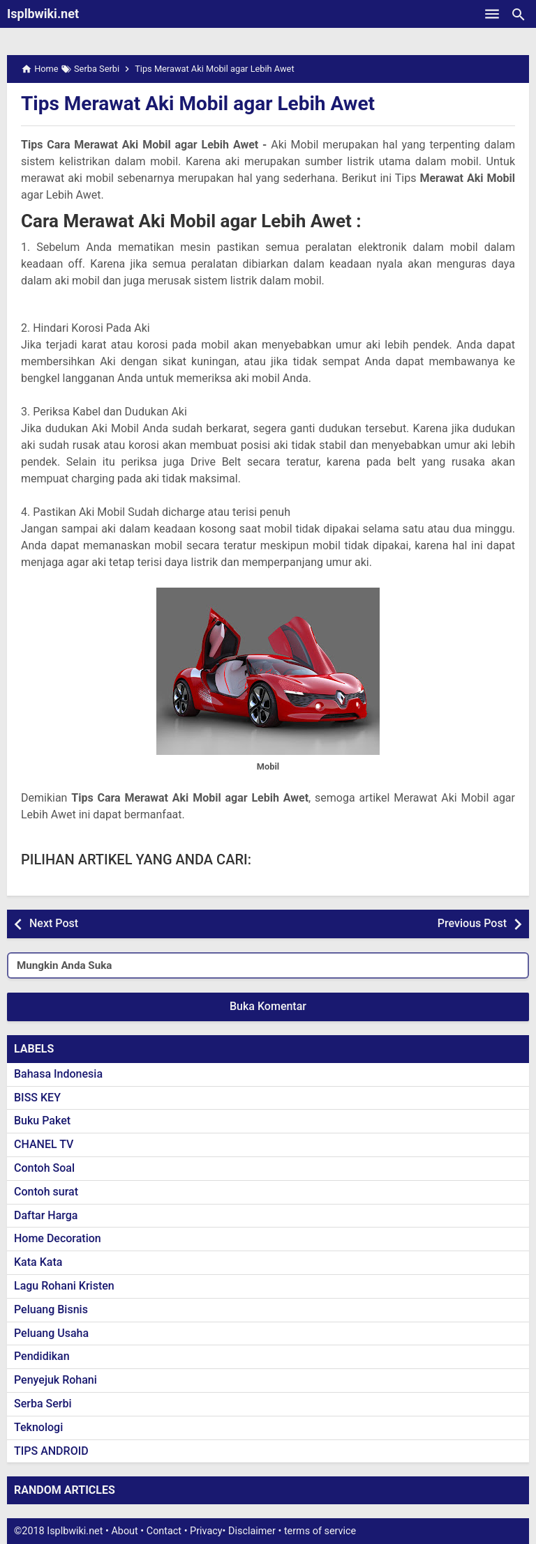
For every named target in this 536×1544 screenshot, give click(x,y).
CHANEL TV (43, 1144)
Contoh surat (46, 1191)
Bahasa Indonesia (58, 1073)
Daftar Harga (45, 1215)
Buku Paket (42, 1120)
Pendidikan (42, 1356)
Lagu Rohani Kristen (64, 1285)
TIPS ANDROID (51, 1451)
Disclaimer (252, 1531)
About (124, 1531)
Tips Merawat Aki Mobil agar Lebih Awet (198, 103)
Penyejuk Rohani (55, 1379)
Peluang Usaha (51, 1333)
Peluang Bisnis (51, 1309)
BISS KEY (37, 1097)
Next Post (53, 923)
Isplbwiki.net (43, 13)
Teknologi (38, 1427)
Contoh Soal (44, 1168)
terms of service (320, 1531)
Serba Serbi (43, 1403)
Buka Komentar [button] (268, 1006)
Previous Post (472, 923)
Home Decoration (57, 1238)
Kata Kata (38, 1262)
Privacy (206, 1531)
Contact (164, 1531)
